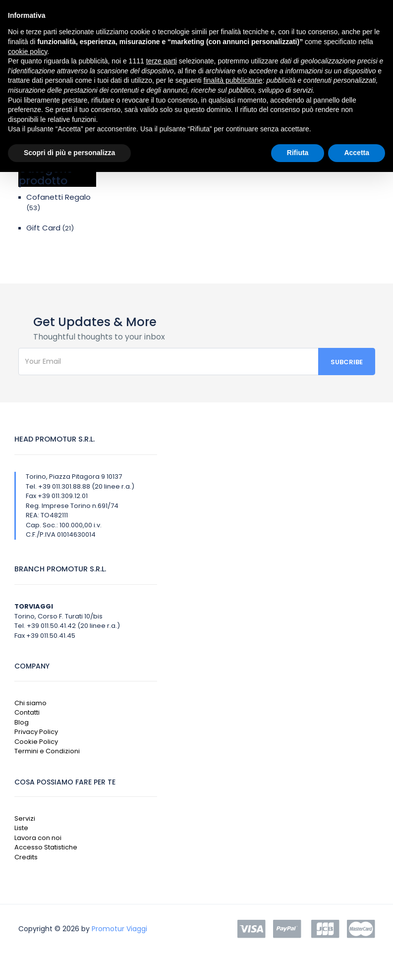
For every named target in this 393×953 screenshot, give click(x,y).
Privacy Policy (36, 731)
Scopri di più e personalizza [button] (69, 153)
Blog (21, 722)
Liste (21, 828)
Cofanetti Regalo (58, 197)
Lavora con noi (37, 837)
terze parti (161, 61)
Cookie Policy (36, 741)
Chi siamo (30, 703)
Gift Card (43, 228)
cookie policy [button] (27, 52)
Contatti (27, 712)
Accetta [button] (356, 153)
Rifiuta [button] (298, 153)
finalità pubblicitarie (233, 80)
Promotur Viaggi (119, 929)
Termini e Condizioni (47, 751)
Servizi (24, 818)
